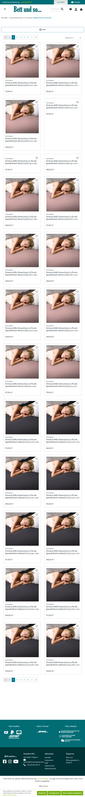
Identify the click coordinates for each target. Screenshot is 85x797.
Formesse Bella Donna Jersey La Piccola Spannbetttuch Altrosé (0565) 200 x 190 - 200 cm (21, 361)
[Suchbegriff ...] (55, 9)
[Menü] (5, 9)
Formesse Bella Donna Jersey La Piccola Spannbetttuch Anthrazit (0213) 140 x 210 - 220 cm (62, 584)
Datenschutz (49, 766)
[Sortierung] (73, 38)
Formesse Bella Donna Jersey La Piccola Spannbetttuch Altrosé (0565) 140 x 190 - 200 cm (21, 194)
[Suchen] (62, 9)
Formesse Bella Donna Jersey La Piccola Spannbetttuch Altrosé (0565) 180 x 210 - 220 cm (62, 305)
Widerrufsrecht (50, 768)
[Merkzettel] (70, 9)
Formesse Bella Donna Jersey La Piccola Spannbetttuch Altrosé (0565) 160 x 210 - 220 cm (62, 250)
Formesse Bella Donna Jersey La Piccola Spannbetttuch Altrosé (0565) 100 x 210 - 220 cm (62, 83)
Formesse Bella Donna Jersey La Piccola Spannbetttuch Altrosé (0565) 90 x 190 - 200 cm (21, 417)
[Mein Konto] (76, 9)
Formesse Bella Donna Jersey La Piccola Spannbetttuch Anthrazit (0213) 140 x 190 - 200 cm (22, 584)
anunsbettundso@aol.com (33, 762)
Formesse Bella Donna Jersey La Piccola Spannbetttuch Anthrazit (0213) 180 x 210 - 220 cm (62, 695)
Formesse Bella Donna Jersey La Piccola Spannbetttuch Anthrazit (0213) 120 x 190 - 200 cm (22, 528)
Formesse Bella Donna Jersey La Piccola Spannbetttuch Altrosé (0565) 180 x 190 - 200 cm (21, 305)
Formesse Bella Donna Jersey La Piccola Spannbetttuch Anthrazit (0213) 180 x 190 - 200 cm (22, 695)
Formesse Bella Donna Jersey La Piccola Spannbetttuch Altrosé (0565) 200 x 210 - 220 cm (62, 361)
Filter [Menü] (42, 29)
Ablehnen (42, 793)
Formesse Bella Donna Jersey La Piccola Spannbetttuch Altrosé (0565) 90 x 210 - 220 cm (62, 417)
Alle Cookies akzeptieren (72, 793)
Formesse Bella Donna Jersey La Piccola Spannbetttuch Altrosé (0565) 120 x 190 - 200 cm (21, 138)
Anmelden (61, 2)
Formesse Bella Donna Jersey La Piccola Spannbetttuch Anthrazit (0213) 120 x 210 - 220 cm (62, 528)
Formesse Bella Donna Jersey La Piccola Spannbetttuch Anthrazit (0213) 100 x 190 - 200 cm (22, 473)
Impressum (49, 760)
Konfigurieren (54, 793)
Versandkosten (43, 779)
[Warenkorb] (81, 9)
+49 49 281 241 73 (33, 765)
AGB (46, 763)
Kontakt (75, 1)
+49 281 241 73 (26, 2)
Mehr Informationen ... (10, 795)
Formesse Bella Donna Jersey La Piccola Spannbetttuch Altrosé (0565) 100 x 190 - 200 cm (21, 83)
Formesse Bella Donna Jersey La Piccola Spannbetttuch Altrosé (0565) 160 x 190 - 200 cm (21, 250)
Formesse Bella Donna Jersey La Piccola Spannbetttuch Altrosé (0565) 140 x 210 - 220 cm (62, 194)
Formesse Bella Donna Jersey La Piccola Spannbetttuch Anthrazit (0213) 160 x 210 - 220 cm (62, 640)
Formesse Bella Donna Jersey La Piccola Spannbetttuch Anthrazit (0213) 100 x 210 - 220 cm (63, 473)
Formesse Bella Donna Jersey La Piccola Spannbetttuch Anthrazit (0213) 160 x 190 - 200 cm (22, 640)
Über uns (69, 757)
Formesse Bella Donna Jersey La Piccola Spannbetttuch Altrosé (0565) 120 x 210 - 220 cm (62, 138)
